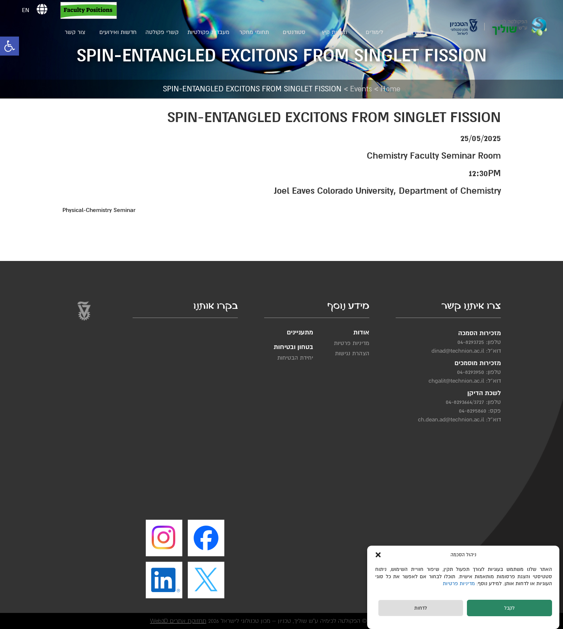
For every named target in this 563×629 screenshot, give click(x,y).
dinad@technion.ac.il (457, 351)
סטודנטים (294, 32)
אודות (414, 32)
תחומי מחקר (254, 32)
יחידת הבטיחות (295, 358)
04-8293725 (470, 342)
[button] (9, 46)
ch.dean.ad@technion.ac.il (451, 419)
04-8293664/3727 (465, 402)
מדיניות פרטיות (459, 583)
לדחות (420, 608)
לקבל (509, 608)
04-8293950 (470, 372)
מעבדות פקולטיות (208, 32)
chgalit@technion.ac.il (456, 380)
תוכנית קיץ (334, 32)
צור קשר (75, 32)
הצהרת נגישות (352, 353)
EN (25, 10)
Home (390, 89)
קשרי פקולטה (162, 32)
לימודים (374, 32)
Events (361, 89)
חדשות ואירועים (118, 32)
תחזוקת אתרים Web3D (178, 620)
